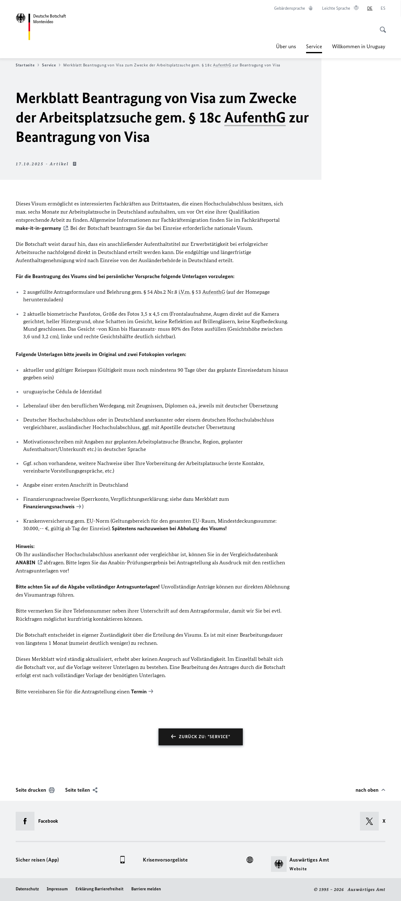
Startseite (27, 65)
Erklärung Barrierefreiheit (99, 889)
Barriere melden (146, 889)
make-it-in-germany (38, 228)
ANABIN (25, 562)
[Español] (383, 8)
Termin (139, 691)
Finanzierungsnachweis (49, 506)
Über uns (286, 46)
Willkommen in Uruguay (358, 46)
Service (314, 46)
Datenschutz (27, 889)
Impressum (57, 889)
